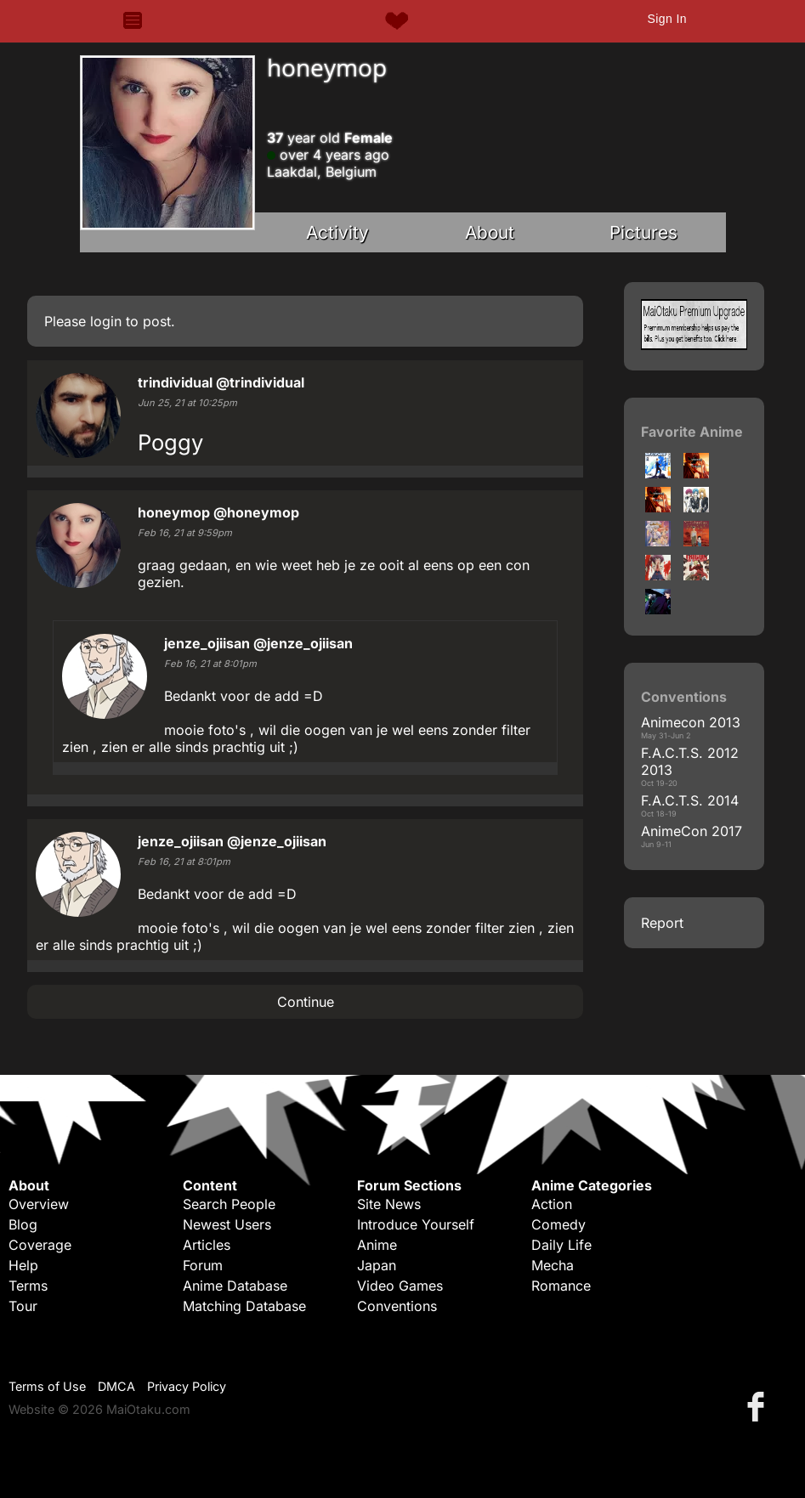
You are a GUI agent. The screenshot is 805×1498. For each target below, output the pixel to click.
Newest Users (227, 1224)
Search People (229, 1204)
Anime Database (235, 1285)
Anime (377, 1244)
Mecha (552, 1265)
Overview (39, 1204)
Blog (23, 1224)
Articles (206, 1244)
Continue (305, 1001)
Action (551, 1204)
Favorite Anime (692, 431)
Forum (203, 1265)
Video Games (400, 1285)
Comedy (558, 1224)
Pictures (643, 232)
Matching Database (244, 1305)
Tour (23, 1305)
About (489, 232)
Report (662, 922)
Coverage (40, 1244)
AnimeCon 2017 (691, 830)
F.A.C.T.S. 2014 (690, 800)
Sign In (666, 18)
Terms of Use (47, 1386)
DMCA (116, 1386)
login (106, 321)
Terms (28, 1285)
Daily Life (561, 1244)
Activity (337, 232)
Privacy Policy (186, 1386)
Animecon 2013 (690, 722)
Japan (376, 1265)
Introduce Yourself (415, 1224)
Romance (561, 1285)
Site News (389, 1204)
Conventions (397, 1305)
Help (23, 1265)
